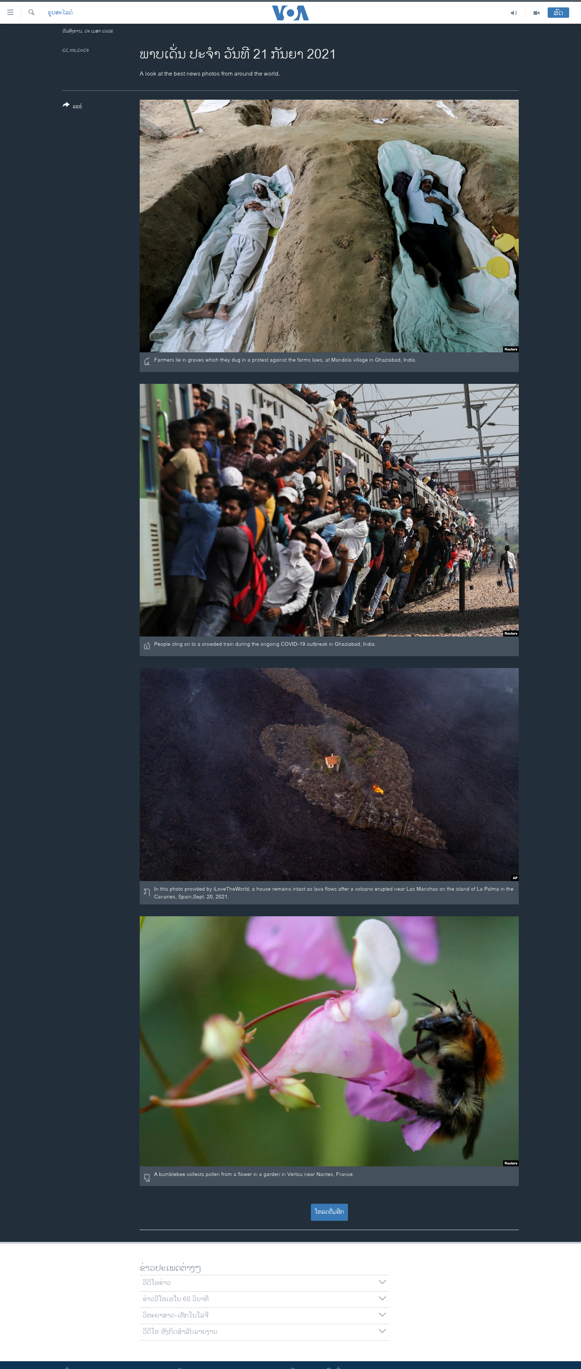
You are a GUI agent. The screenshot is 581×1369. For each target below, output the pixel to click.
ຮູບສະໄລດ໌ (60, 13)
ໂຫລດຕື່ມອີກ (329, 1212)
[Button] (72, 107)
